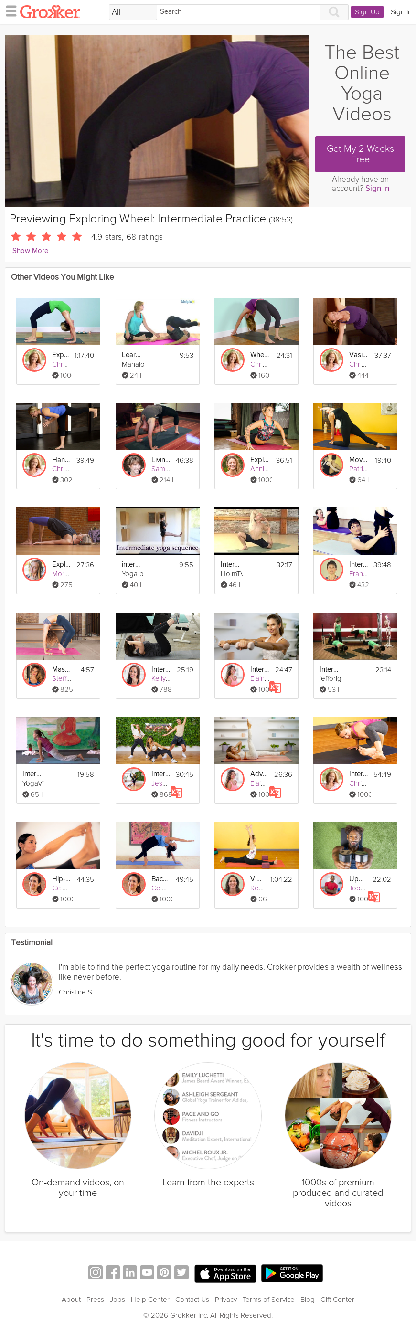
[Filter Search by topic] (133, 12)
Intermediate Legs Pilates (329, 669)
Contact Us (192, 1299)
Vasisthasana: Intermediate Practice (358, 355)
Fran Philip (365, 574)
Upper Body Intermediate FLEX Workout (358, 879)
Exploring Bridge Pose (61, 564)
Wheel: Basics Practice (259, 355)
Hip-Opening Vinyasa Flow (61, 879)
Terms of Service (269, 1299)
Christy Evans (270, 364)
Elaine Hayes (270, 678)
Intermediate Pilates (358, 564)
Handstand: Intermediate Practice (61, 460)
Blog (307, 1299)
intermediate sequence (131, 564)
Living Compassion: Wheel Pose (160, 460)
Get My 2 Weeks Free (360, 154)
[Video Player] (157, 121)
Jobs (117, 1299)
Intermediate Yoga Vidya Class (32, 774)
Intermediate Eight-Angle (358, 774)
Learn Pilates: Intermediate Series (131, 355)
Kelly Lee (165, 678)
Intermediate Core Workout (161, 669)
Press (95, 1299)
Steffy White (70, 678)
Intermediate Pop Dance (160, 774)
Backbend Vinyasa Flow (160, 879)
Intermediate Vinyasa (230, 564)
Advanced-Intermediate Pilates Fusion (259, 774)
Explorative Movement (259, 460)
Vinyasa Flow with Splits (257, 879)
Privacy (226, 1299)
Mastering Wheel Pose (61, 669)
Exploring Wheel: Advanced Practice (60, 355)
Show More (30, 250)
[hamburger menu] (8, 10)
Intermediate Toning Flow (259, 669)
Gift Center (337, 1299)
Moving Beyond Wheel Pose (358, 460)
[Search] (238, 12)
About (71, 1299)
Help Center (150, 1299)
